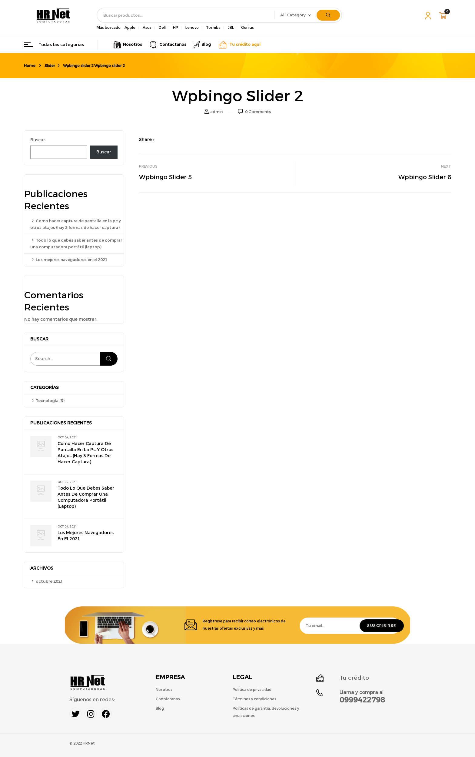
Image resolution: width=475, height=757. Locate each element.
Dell (162, 27)
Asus (147, 27)
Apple (130, 27)
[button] (443, 15)
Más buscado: (109, 27)
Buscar (37, 140)
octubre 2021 (49, 581)
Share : (146, 139)
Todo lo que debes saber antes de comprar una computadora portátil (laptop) (86, 497)
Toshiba (213, 27)
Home (29, 65)
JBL (231, 27)
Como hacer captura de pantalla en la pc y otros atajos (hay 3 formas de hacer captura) (85, 453)
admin (216, 111)
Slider (50, 65)
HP (175, 27)
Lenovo (192, 27)
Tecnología (47, 400)
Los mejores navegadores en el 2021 (72, 259)
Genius (247, 27)
